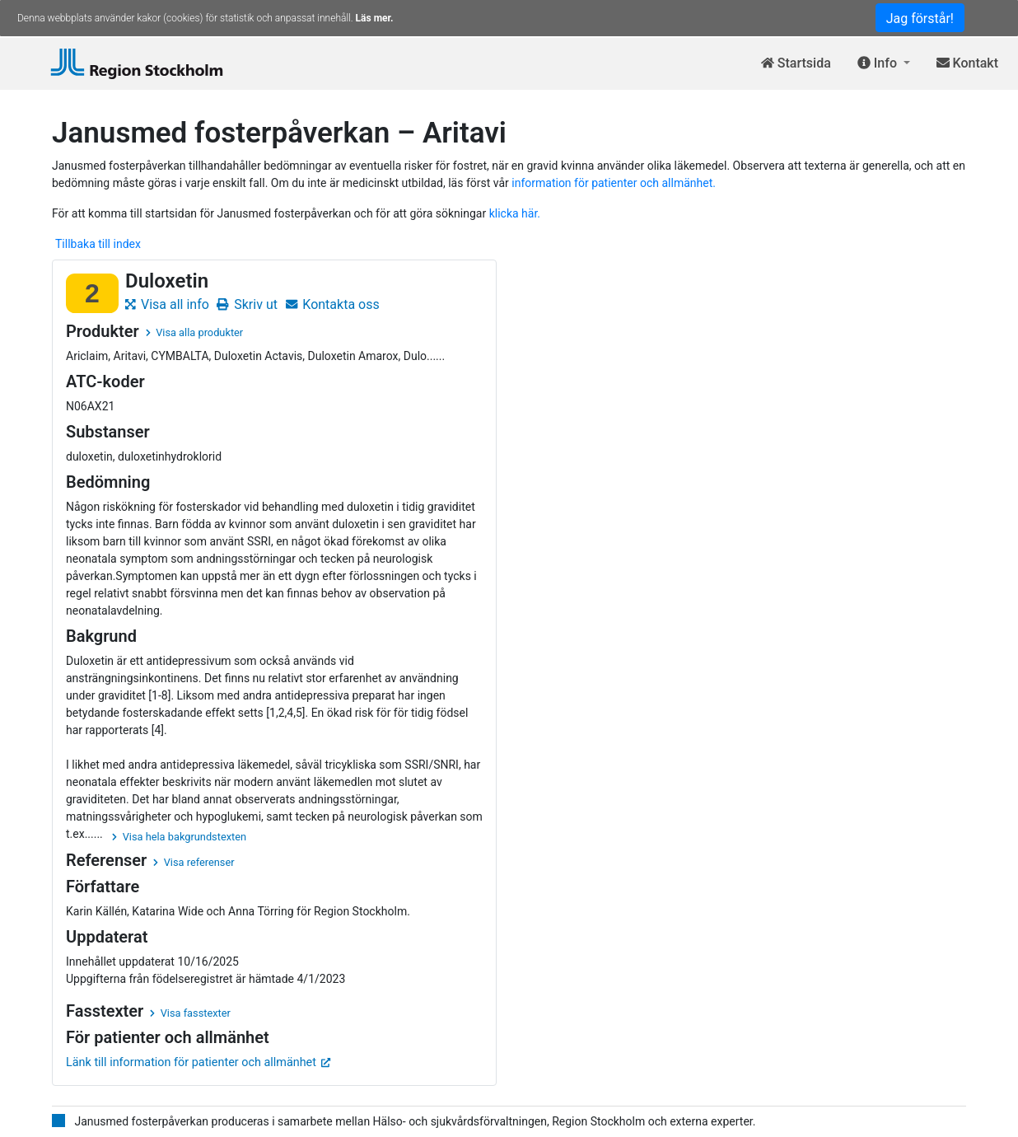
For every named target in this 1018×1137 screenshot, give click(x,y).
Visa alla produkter (194, 332)
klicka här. (514, 213)
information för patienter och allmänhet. (613, 183)
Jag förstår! (920, 18)
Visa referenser (193, 862)
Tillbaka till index (98, 243)
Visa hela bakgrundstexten (179, 837)
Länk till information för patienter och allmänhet (198, 1062)
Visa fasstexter (190, 1013)
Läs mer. (375, 18)
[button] (884, 64)
